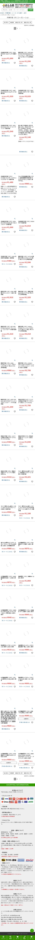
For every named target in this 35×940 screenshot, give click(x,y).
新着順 (12, 22)
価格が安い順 (18, 22)
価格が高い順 (27, 22)
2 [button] (17, 28)
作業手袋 (8, 13)
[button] (19, 28)
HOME (2, 13)
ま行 (25, 13)
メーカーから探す (17, 13)
